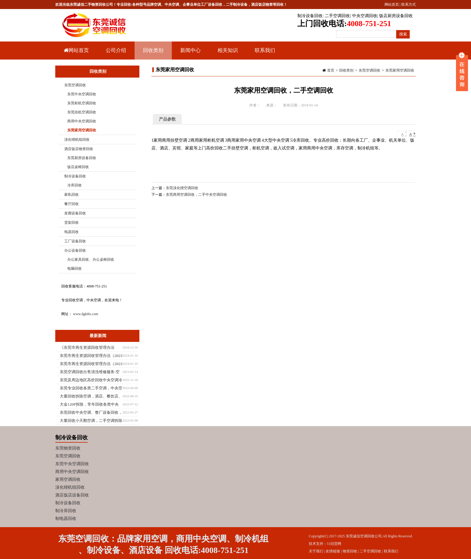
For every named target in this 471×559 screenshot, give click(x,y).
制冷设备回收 (310, 16)
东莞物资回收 (68, 448)
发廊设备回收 (75, 213)
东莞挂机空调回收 (81, 112)
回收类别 (152, 54)
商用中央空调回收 (81, 121)
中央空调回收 (364, 16)
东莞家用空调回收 (399, 70)
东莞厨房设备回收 (81, 158)
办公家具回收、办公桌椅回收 (90, 259)
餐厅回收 (71, 204)
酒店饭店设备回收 (72, 495)
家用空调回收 (68, 479)
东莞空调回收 (369, 70)
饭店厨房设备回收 (396, 16)
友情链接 (333, 551)
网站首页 (391, 4)
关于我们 (316, 551)
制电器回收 (65, 518)
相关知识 (227, 54)
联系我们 (265, 50)
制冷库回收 (65, 510)
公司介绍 (116, 50)
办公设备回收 (75, 250)
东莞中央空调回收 (81, 94)
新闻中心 (190, 54)
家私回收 (71, 194)
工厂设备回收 (75, 241)
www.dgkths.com (85, 314)
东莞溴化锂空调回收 (182, 188)
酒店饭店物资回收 (78, 149)
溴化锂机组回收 (77, 139)
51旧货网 (334, 544)
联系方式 (408, 4)
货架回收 (71, 222)
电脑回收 (74, 268)
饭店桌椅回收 (78, 167)
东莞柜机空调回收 (81, 103)
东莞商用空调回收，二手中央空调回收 (196, 194)
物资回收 (350, 551)
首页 (330, 70)
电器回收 (71, 232)
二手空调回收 (337, 16)
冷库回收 (74, 185)
